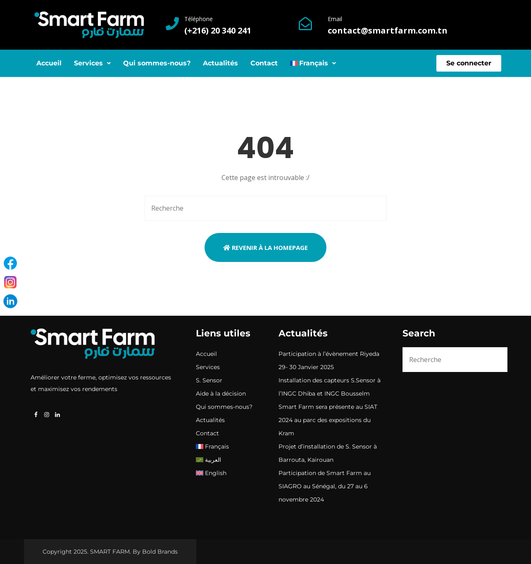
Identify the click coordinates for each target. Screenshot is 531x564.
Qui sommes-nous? (156, 63)
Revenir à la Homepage (265, 247)
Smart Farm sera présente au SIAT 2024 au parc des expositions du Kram (328, 420)
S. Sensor (209, 380)
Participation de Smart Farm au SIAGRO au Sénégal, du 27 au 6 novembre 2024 (325, 486)
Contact (264, 63)
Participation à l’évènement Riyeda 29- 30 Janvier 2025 (329, 360)
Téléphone (198, 19)
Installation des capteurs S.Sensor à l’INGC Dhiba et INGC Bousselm (330, 387)
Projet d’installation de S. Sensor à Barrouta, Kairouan (328, 453)
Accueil (49, 63)
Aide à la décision (221, 393)
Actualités (220, 63)
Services (92, 63)
